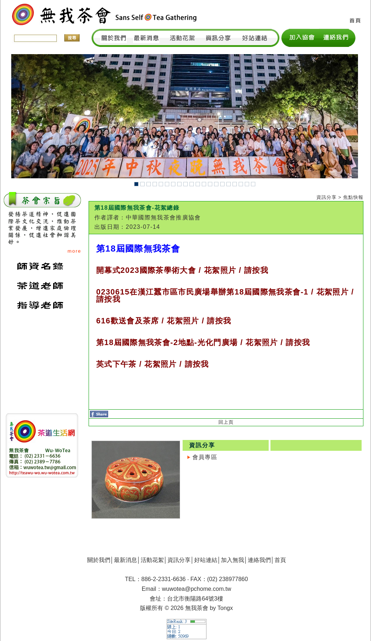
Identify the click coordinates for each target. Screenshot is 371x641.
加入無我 (232, 560)
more (74, 251)
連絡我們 (259, 560)
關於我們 (98, 560)
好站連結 (205, 560)
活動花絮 (152, 560)
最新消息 (125, 560)
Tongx (225, 608)
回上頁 (226, 422)
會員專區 (204, 457)
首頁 (280, 560)
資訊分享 (179, 560)
